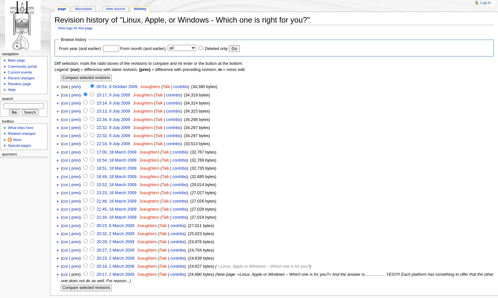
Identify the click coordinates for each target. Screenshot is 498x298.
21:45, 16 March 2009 (116, 209)
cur (65, 95)
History (140, 9)
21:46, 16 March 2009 (116, 201)
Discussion (83, 9)
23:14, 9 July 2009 (113, 103)
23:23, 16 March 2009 (116, 193)
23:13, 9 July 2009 (113, 111)
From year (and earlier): (80, 48)
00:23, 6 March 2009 (115, 226)
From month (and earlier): (143, 48)
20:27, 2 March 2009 (115, 250)
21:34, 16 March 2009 (116, 217)
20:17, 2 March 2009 (115, 274)
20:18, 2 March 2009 (115, 266)
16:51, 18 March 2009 (116, 168)
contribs (180, 86)
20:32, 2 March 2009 (115, 234)
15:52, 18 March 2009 (116, 185)
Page (62, 9)
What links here (20, 128)
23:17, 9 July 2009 (113, 95)
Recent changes (21, 78)
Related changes (22, 133)
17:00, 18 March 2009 (116, 152)
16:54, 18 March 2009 (116, 160)
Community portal (22, 66)
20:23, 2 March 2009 (115, 258)
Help (12, 90)
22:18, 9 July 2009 (113, 144)
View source (115, 9)
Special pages (19, 145)
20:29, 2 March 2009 (115, 242)
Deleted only (216, 48)
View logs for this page (75, 28)
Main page (16, 60)
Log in (486, 3)
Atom (17, 140)
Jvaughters (150, 86)
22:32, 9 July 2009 (113, 127)
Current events (20, 72)
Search (7, 99)
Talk (166, 86)
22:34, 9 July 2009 (113, 119)
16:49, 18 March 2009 (116, 176)
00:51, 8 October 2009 (117, 86)
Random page (19, 84)
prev (75, 86)
